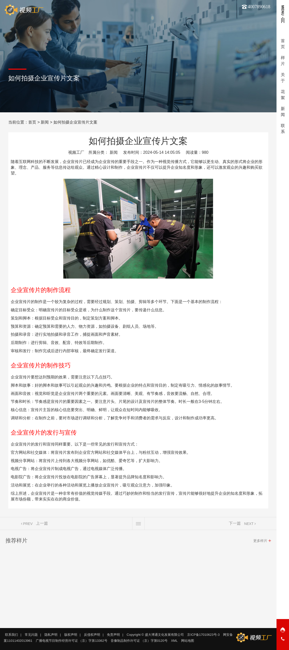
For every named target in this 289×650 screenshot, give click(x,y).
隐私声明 (50, 635)
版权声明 (70, 635)
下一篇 (235, 525)
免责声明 (113, 635)
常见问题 (31, 635)
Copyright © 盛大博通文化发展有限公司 (155, 635)
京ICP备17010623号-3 (203, 635)
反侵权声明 (92, 635)
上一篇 (42, 525)
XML (174, 641)
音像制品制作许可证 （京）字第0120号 (139, 641)
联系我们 (11, 635)
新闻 (45, 122)
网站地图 (187, 641)
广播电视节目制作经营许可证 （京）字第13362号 (71, 641)
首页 (32, 122)
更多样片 (260, 543)
